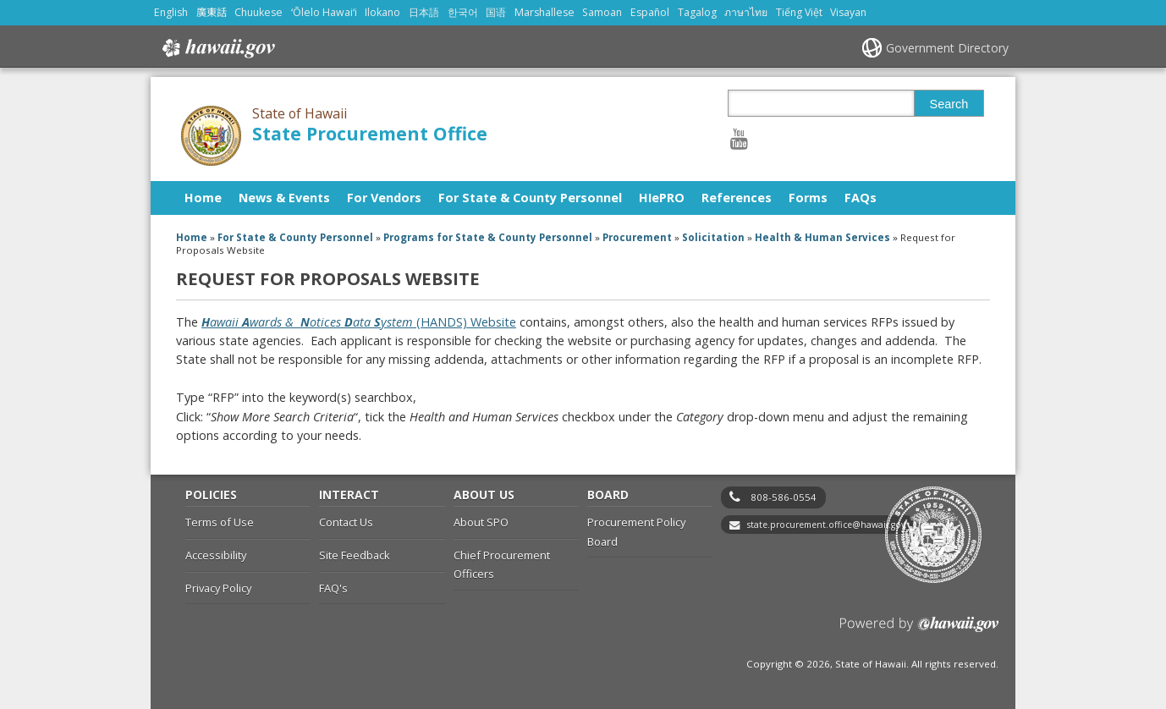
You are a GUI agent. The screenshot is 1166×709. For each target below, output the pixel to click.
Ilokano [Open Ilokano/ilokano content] (382, 12)
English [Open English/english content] (171, 12)
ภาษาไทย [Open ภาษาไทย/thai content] (745, 12)
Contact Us (346, 522)
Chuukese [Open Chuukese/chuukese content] (258, 12)
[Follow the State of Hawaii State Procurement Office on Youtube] (739, 138)
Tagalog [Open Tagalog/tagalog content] (697, 12)
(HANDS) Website (358, 322)
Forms (808, 198)
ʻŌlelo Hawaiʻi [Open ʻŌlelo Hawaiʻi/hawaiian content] (324, 12)
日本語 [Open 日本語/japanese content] (424, 12)
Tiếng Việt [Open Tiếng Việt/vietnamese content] (799, 12)
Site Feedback (354, 555)
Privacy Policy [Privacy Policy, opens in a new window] (218, 588)
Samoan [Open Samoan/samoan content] (602, 12)
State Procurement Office (369, 133)
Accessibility (215, 555)
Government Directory (947, 48)
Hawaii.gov (217, 48)
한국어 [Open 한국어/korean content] (463, 12)
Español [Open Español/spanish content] (649, 12)
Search (949, 104)
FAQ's (333, 588)
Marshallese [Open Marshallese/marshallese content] (544, 12)
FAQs (860, 198)
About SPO (481, 522)
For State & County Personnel (530, 198)
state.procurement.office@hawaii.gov (826, 524)
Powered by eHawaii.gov (919, 631)
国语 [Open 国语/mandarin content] (496, 12)
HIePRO (662, 198)
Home (203, 198)
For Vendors (384, 198)
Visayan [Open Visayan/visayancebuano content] (848, 12)
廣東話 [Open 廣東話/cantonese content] (211, 12)
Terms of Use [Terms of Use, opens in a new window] (219, 522)
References (736, 198)
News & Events (284, 198)
